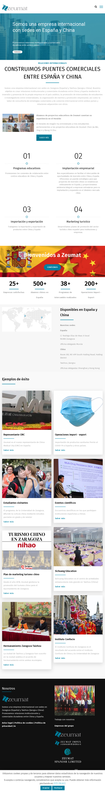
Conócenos (17, 52)
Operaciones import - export (70, 434)
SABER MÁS (44, 138)
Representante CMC (14, 434)
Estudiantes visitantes (15, 502)
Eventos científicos (65, 502)
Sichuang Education (66, 571)
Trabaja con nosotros (65, 719)
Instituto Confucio (65, 639)
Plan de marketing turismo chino (21, 574)
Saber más (9, 450)
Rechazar (58, 788)
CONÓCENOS (52, 267)
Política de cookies (24, 723)
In (15, 726)
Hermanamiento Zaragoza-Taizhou (22, 645)
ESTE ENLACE (60, 783)
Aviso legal (7, 723)
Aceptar (46, 788)
